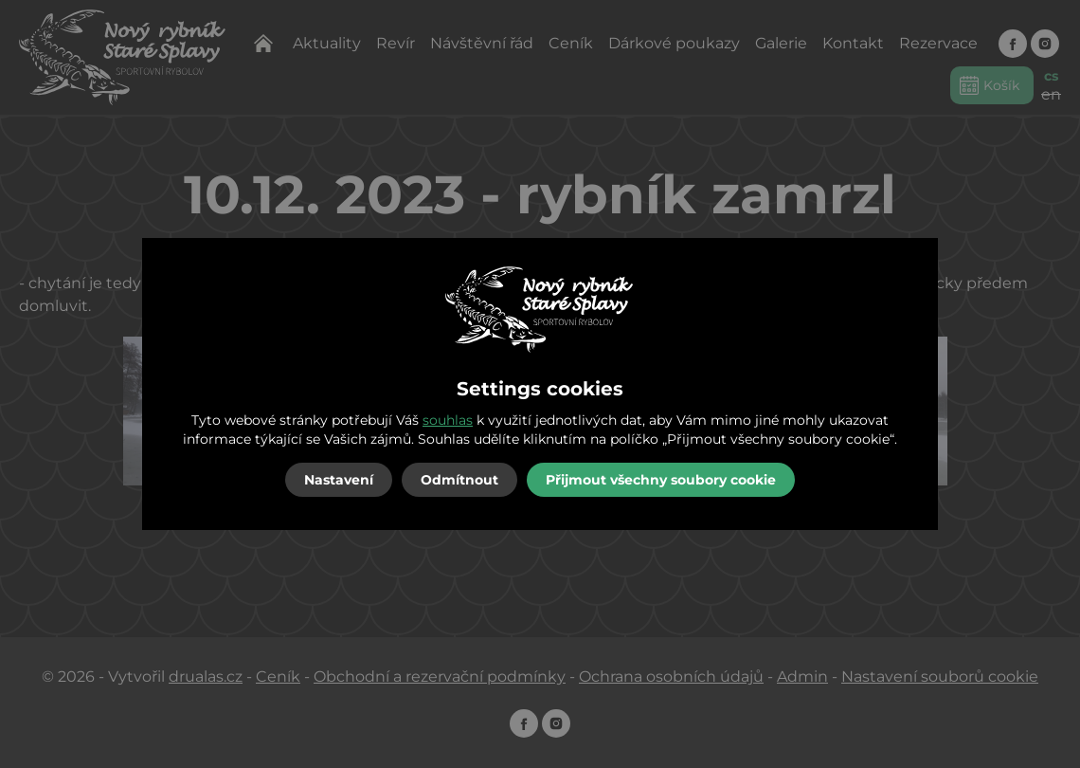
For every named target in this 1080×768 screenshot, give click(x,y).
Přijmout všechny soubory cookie (661, 479)
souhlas (448, 420)
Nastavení (338, 479)
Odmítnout (459, 479)
